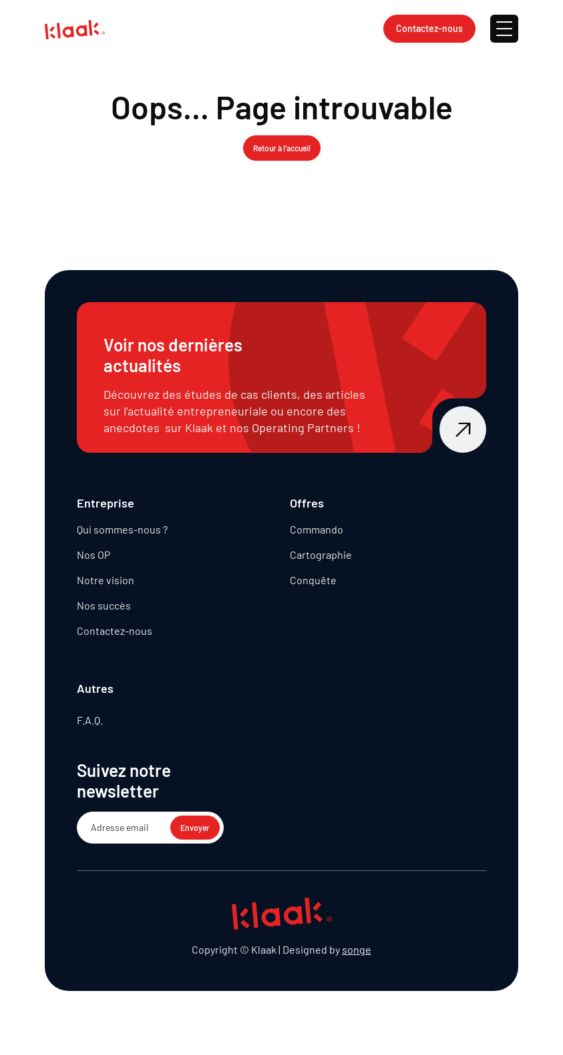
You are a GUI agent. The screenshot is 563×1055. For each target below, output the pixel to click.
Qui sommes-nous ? (122, 529)
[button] (504, 29)
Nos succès (104, 605)
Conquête (313, 580)
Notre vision (105, 580)
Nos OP (93, 554)
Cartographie (321, 554)
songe (356, 949)
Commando (316, 529)
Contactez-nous (114, 630)
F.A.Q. (90, 720)
